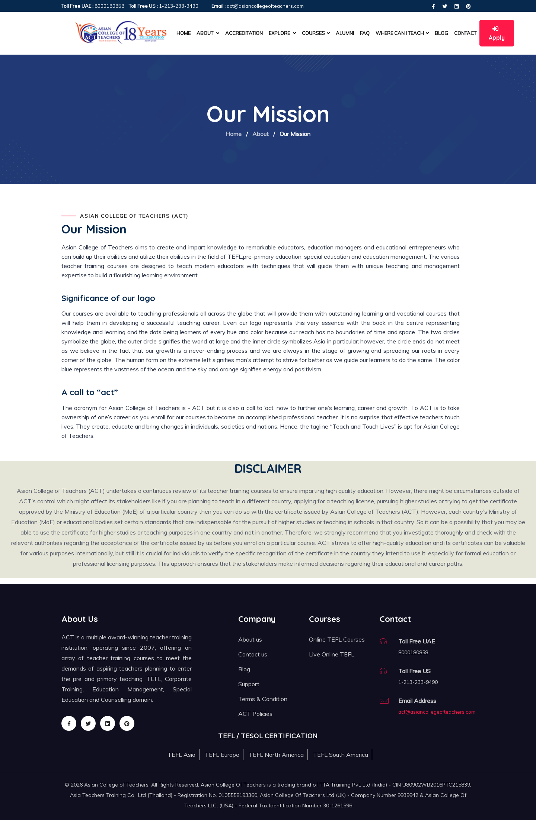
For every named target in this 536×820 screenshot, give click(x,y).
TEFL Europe (222, 754)
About (260, 134)
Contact (465, 33)
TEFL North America (276, 754)
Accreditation (244, 33)
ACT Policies (255, 713)
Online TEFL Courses (337, 639)
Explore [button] (282, 33)
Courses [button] (316, 33)
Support (248, 684)
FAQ (365, 33)
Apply (497, 33)
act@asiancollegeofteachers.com (436, 712)
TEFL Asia (181, 754)
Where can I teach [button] (402, 33)
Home (183, 33)
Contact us (252, 654)
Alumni (345, 33)
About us (250, 639)
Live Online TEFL (331, 654)
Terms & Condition (262, 699)
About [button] (208, 33)
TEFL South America (340, 754)
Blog (441, 33)
